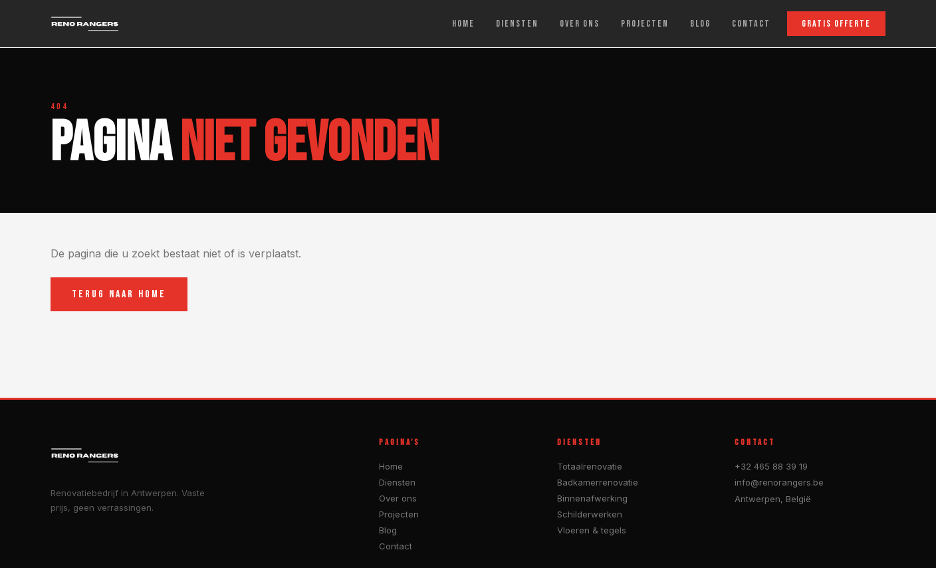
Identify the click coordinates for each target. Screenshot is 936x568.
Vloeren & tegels (591, 530)
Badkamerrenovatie (597, 482)
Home (391, 466)
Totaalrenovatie (589, 466)
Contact (395, 546)
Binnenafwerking (592, 498)
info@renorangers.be (779, 482)
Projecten (399, 514)
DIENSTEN (517, 23)
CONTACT (751, 23)
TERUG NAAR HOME (119, 294)
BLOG (700, 23)
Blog (388, 530)
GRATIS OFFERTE (836, 23)
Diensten (397, 482)
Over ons (398, 498)
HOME (463, 23)
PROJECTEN (645, 23)
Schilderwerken (589, 514)
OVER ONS (580, 23)
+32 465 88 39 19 (771, 466)
